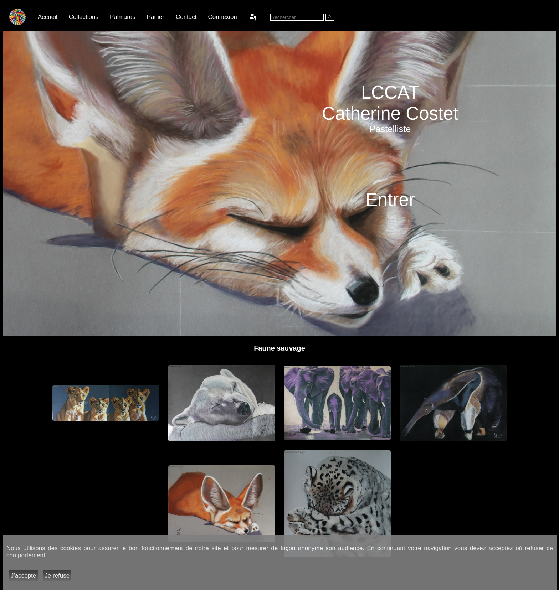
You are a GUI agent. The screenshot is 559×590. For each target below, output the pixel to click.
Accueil (47, 17)
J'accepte (23, 575)
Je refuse (57, 575)
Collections (83, 17)
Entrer (390, 200)
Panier (155, 17)
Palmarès (122, 17)
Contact (186, 17)
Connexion (222, 17)
